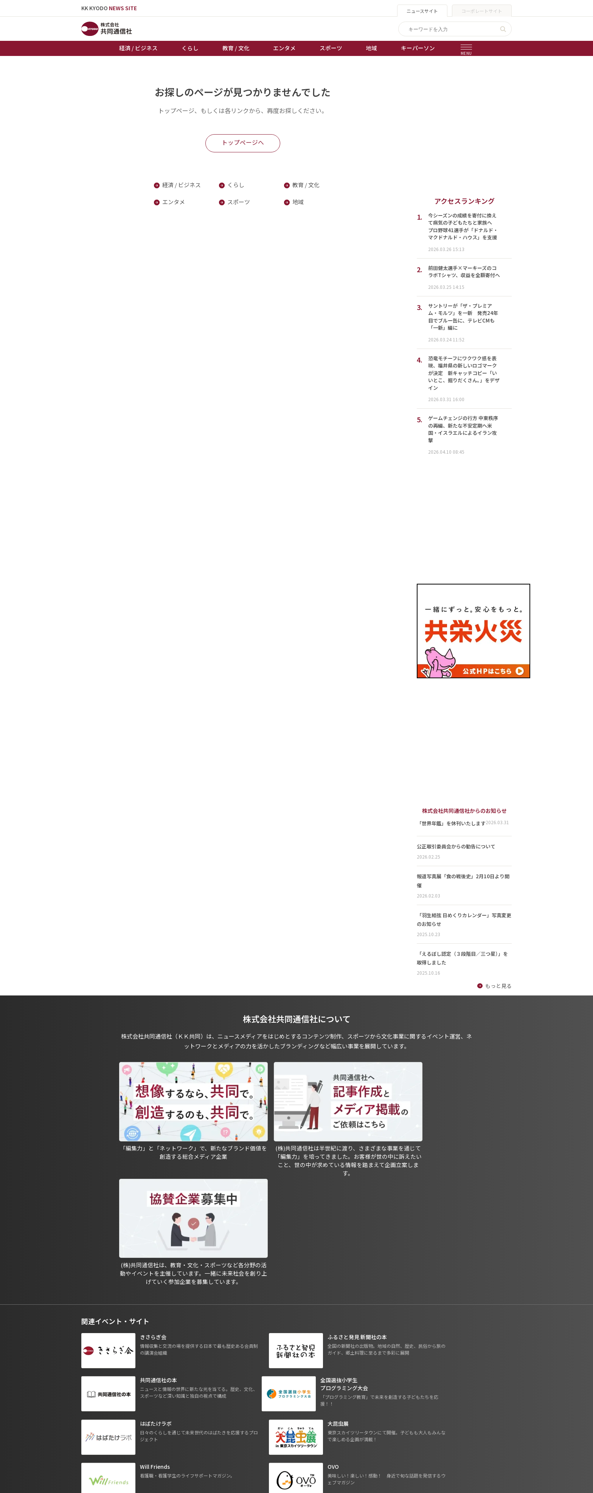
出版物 (290, 1377)
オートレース (229, 1388)
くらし (190, 48)
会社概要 (292, 1409)
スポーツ (331, 48)
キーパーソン (418, 48)
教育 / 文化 (236, 48)
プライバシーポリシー (308, 1388)
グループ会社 (382, 1377)
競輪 (218, 1398)
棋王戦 (221, 1419)
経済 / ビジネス (138, 48)
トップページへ (243, 142)
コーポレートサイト (481, 11)
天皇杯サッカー (231, 1377)
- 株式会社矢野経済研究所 (395, 1409)
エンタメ (284, 48)
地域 (371, 48)
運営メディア (298, 1398)
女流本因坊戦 (229, 1430)
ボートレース (229, 1409)
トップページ (97, 1377)
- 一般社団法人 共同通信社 (396, 1388)
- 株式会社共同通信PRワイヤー (401, 1398)
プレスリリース (163, 1441)
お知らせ (91, 1388)
